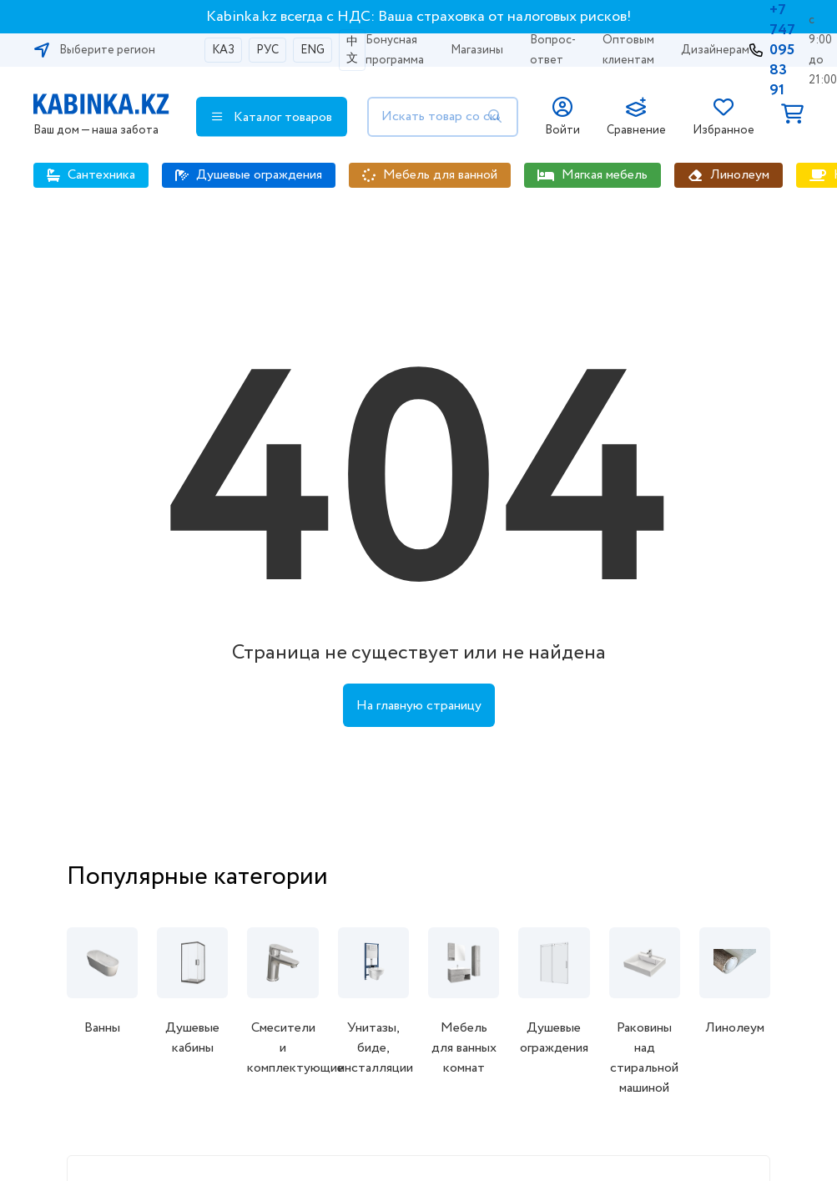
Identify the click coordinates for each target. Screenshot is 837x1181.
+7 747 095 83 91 (782, 50)
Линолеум (739, 174)
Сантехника (101, 174)
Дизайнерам (715, 50)
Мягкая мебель (605, 174)
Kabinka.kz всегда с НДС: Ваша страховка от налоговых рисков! (419, 17)
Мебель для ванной (440, 174)
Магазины (477, 50)
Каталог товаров (272, 117)
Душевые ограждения (259, 174)
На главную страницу (419, 705)
